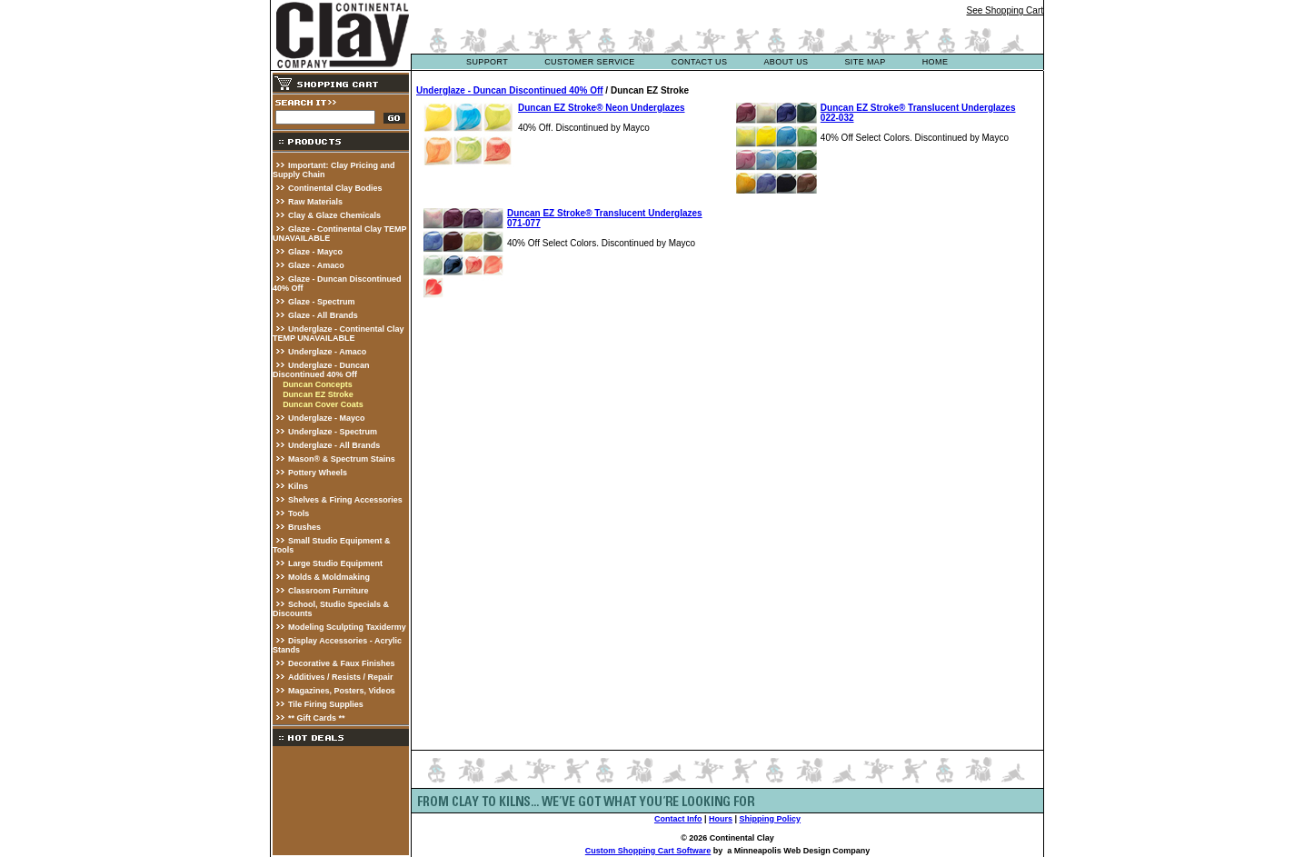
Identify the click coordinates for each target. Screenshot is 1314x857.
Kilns (298, 486)
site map (864, 61)
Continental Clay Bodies (335, 188)
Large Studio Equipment (335, 563)
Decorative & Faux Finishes (341, 663)
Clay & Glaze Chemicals (334, 215)
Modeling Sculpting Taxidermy (347, 627)
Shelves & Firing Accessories (345, 499)
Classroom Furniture (328, 590)
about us (785, 61)
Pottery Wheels (317, 472)
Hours (720, 818)
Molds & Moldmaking (329, 577)
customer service (589, 61)
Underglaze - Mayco (326, 418)
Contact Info (678, 818)
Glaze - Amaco (316, 265)
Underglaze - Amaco (327, 351)
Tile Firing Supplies (325, 704)
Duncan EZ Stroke (318, 394)
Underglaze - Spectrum (332, 431)
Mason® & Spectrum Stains (341, 458)
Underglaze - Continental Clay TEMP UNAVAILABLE (338, 333)
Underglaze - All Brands (334, 445)
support (487, 61)
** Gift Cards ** (316, 717)
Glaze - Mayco (315, 251)
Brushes (304, 527)
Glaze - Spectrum (321, 301)
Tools (298, 513)
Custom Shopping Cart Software (648, 850)
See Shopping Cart (1004, 10)
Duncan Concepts (318, 384)
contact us (700, 61)
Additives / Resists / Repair (340, 677)
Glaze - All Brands (323, 315)
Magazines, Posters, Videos (341, 690)
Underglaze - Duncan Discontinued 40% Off (321, 370)
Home (935, 61)
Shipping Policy (770, 818)
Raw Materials (315, 201)
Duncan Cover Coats (323, 404)
